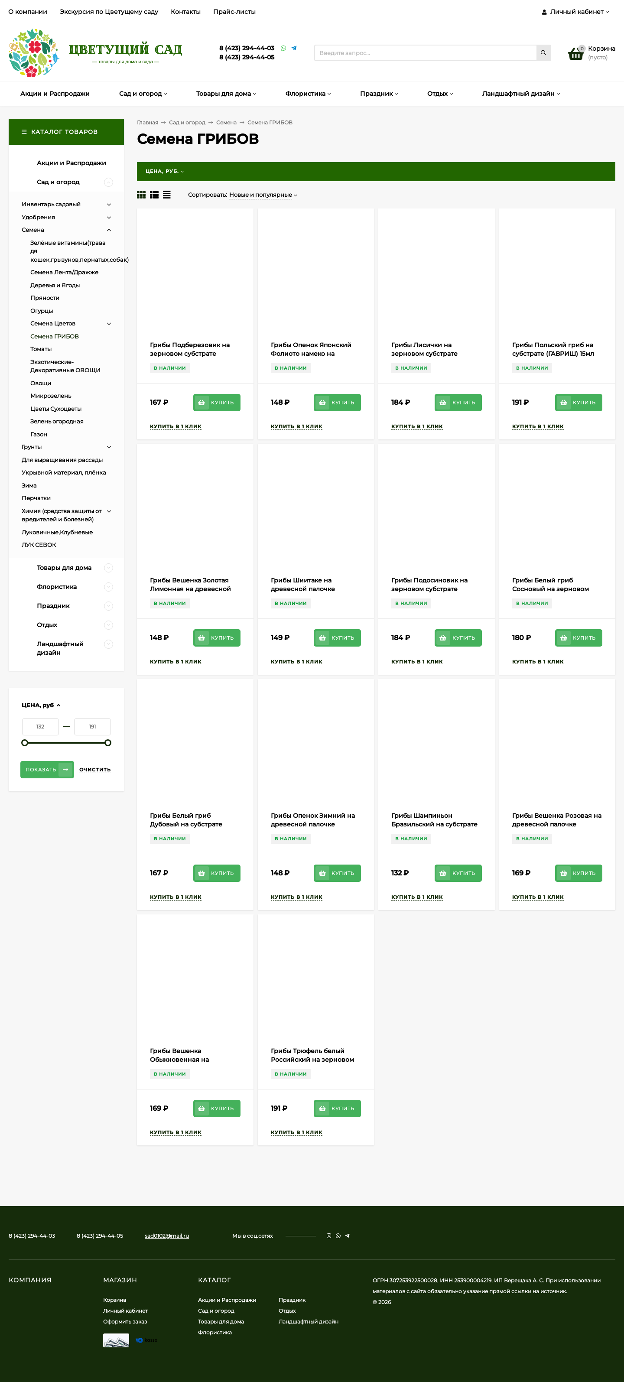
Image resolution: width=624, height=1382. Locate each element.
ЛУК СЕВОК (39, 544)
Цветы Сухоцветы (55, 408)
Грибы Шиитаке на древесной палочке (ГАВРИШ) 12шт (303, 589)
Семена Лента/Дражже (64, 272)
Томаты (41, 348)
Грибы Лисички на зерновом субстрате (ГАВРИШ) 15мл (424, 353)
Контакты (186, 12)
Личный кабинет (125, 1310)
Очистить (95, 770)
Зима (29, 485)
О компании (27, 12)
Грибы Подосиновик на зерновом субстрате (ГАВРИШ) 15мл (429, 589)
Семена (226, 122)
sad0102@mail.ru (167, 1235)
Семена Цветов (52, 323)
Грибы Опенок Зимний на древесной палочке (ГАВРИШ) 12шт (313, 824)
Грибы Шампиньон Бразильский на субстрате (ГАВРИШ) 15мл (434, 824)
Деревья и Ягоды (55, 285)
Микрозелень (50, 395)
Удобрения (38, 217)
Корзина (114, 1300)
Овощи (40, 383)
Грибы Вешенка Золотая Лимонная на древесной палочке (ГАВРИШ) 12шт (190, 589)
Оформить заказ (125, 1321)
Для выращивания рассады (62, 459)
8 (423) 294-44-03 (246, 48)
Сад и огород (187, 122)
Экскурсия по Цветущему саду (109, 12)
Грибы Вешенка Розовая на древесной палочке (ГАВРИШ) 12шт (556, 824)
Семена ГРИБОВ (54, 336)
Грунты (32, 446)
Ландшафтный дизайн (308, 1321)
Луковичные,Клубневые (57, 532)
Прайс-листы (234, 12)
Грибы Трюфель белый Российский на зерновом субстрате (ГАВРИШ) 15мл (312, 1059)
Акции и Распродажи (227, 1300)
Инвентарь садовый (51, 204)
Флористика (215, 1332)
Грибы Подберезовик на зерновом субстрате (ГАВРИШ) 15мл (190, 353)
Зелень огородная (57, 421)
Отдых (287, 1310)
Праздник (292, 1300)
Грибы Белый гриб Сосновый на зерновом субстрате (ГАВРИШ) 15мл (553, 589)
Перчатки (36, 497)
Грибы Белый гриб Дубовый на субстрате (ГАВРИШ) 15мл (186, 824)
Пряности (44, 297)
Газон (38, 434)
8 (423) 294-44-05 (246, 57)
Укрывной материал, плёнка (64, 472)
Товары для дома (221, 1321)
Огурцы (41, 310)
